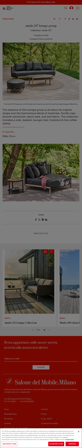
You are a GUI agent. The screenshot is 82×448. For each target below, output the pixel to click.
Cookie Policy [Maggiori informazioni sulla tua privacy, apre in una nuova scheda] (69, 439)
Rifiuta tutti (72, 444)
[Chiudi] (78, 431)
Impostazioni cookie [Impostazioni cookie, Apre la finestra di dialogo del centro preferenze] (9, 444)
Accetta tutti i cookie (56, 444)
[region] (41, 438)
